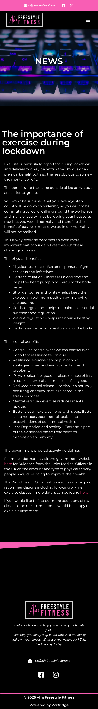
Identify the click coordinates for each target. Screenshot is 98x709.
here (8, 464)
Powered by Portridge (49, 705)
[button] (88, 19)
